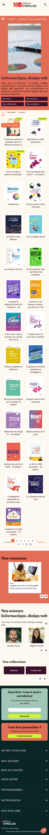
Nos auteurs (32, 98)
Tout (3, 112)
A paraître (21, 112)
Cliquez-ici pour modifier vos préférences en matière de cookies (24, 831)
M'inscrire (24, 716)
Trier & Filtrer (12, 125)
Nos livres (7, 98)
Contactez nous (24, 736)
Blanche (14, 670)
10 (26, 544)
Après (40, 542)
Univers (11, 19)
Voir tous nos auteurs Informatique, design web (24, 623)
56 (31, 544)
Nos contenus (33, 104)
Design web (36, 670)
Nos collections (9, 104)
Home (2, 19)
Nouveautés (11, 112)
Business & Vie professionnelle (32, 19)
